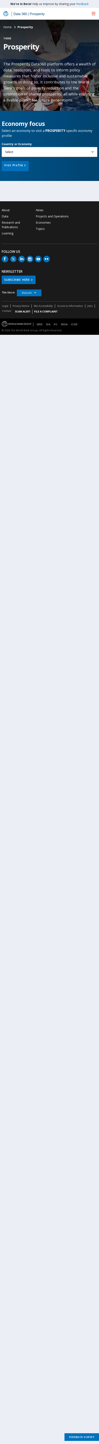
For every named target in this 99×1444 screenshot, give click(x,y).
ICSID (74, 324)
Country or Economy (17, 144)
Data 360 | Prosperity (29, 14)
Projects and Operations (52, 216)
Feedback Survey (82, 1437)
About (6, 210)
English (27, 293)
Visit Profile (13, 165)
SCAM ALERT (23, 311)
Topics (40, 229)
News (39, 210)
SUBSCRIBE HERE (17, 280)
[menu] (93, 13)
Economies (43, 222)
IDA (48, 324)
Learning (7, 233)
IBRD (40, 324)
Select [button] (9, 152)
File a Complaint (46, 311)
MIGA (64, 324)
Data (5, 216)
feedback (82, 4)
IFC (56, 324)
